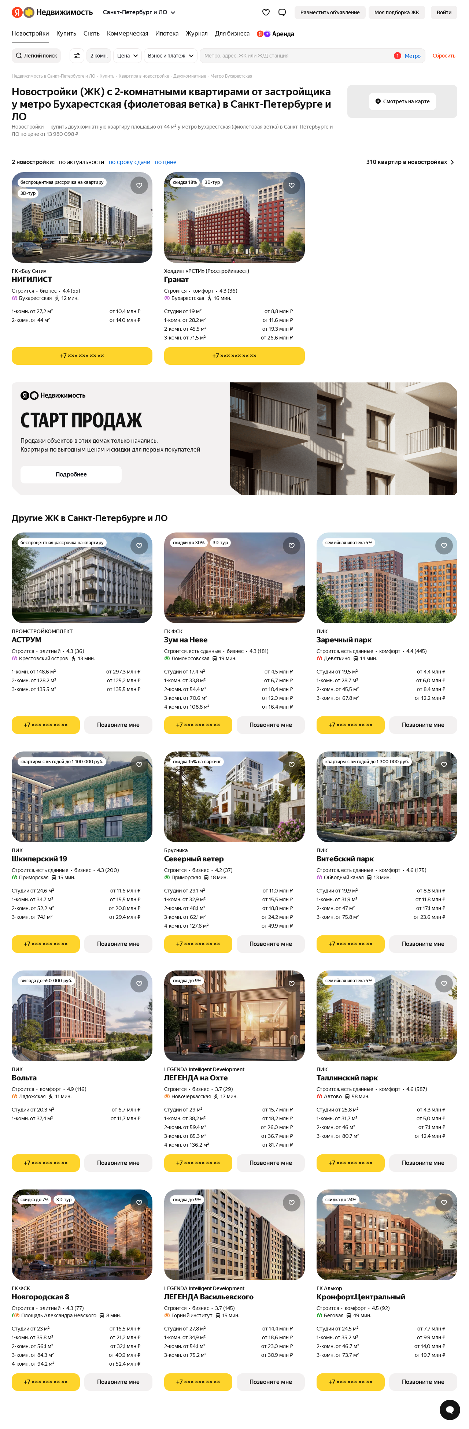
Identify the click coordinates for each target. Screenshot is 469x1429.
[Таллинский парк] (387, 1015)
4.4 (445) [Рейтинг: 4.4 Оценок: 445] (416, 651)
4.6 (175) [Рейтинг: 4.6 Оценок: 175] (416, 870)
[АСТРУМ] (82, 577)
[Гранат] (234, 217)
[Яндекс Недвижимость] (58, 12)
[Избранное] (266, 12)
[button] (282, 12)
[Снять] (91, 33)
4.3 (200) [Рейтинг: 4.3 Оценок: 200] (108, 870)
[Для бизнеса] (232, 33)
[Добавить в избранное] (139, 185)
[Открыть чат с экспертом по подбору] (450, 1410)
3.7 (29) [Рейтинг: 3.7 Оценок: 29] (224, 1089)
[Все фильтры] (77, 55)
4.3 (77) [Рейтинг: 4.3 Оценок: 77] (75, 1308)
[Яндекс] (17, 12)
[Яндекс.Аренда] (273, 33)
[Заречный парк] (387, 577)
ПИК (322, 631)
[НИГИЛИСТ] (82, 217)
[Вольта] (82, 1015)
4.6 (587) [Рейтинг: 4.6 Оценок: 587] (416, 1089)
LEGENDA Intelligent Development (204, 1069)
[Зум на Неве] (234, 577)
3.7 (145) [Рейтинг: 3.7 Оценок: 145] (225, 1308)
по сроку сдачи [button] (130, 162)
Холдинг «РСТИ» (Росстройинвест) (206, 271)
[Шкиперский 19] (82, 796)
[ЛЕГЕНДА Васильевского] (234, 1234)
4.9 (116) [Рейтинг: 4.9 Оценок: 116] (76, 1089)
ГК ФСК (173, 631)
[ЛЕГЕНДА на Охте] (234, 1015)
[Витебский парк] (387, 796)
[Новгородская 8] (82, 1234)
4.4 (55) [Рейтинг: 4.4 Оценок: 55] (71, 291)
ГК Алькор (329, 1288)
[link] (444, 12)
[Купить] (66, 33)
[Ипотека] (167, 33)
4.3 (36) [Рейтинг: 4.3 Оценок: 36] (228, 291)
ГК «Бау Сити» (29, 271)
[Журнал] (196, 33)
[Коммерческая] (127, 33)
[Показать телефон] (82, 356)
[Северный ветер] (234, 796)
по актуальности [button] (81, 162)
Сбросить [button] (444, 56)
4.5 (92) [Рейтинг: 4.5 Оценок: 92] (381, 1308)
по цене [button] (166, 162)
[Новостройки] (32, 33)
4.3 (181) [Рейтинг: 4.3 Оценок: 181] (259, 651)
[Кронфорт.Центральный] (387, 1234)
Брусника (176, 850)
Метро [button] (413, 56)
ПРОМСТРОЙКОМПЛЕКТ (42, 631)
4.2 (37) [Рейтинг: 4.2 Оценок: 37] (224, 870)
